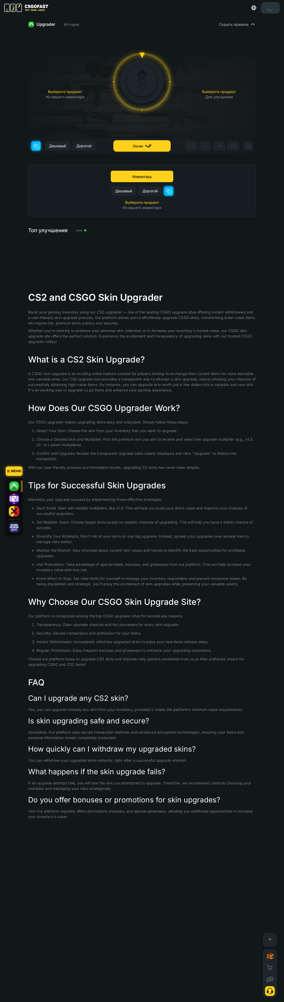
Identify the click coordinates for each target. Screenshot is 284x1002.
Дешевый (57, 146)
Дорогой (83, 146)
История (71, 24)
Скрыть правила (237, 24)
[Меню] (14, 471)
